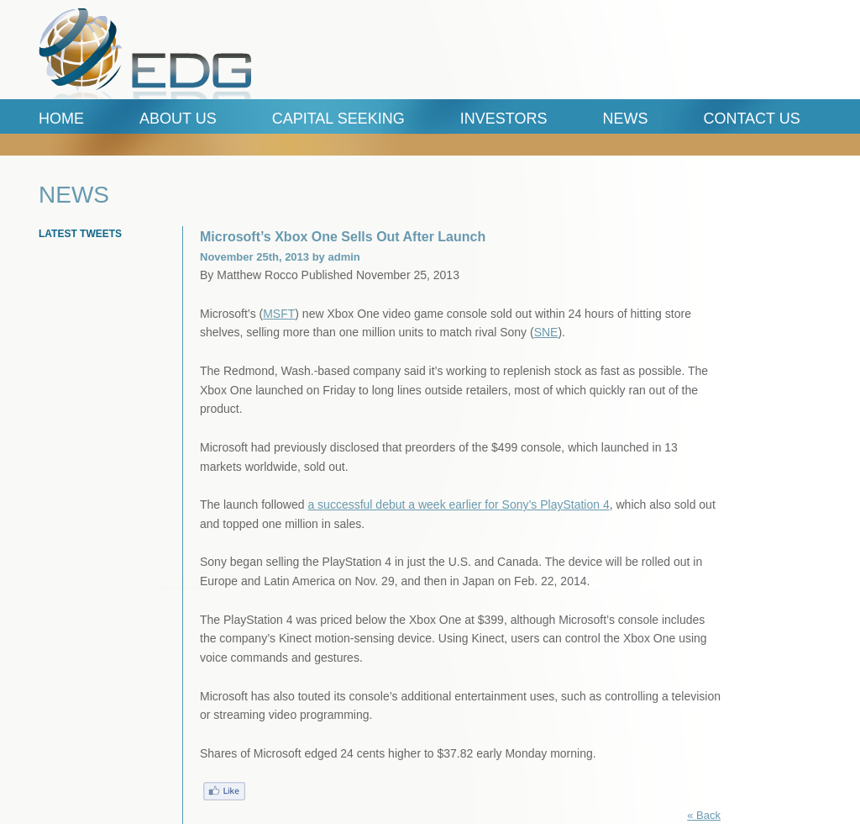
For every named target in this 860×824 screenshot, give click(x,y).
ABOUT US (178, 118)
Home (61, 118)
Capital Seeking (338, 118)
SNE (546, 332)
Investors (504, 118)
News (625, 118)
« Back (704, 815)
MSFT (279, 313)
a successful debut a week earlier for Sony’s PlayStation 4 (458, 504)
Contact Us (751, 118)
